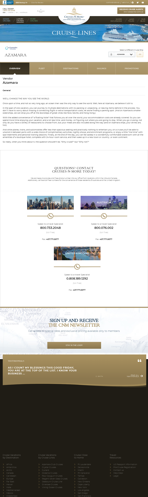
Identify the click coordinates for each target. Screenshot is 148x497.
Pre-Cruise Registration (124, 467)
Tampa (81, 476)
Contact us (118, 470)
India (8, 487)
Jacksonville (83, 467)
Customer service (112, 2)
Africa (9, 464)
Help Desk (118, 473)
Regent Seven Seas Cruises (55, 479)
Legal (116, 476)
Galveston (82, 479)
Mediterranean (13, 490)
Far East (10, 482)
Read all (133, 376)
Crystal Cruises (49, 467)
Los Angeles (83, 490)
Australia (23, 12)
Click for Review (37, 2)
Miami (81, 470)
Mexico (9, 493)
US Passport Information (125, 464)
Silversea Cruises (50, 485)
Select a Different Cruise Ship (131, 50)
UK (17, 12)
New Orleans (84, 482)
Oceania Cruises (49, 473)
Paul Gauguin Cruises (52, 476)
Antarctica (11, 467)
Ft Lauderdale (84, 464)
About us (125, 2)
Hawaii (9, 485)
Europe (9, 479)
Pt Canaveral (84, 473)
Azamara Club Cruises (52, 464)
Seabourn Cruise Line (52, 482)
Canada (11, 12)
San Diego (83, 493)
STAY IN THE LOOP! (74, 345)
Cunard (45, 470)
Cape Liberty (84, 485)
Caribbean (11, 476)
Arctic (9, 470)
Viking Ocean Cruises (52, 487)
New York (82, 487)
